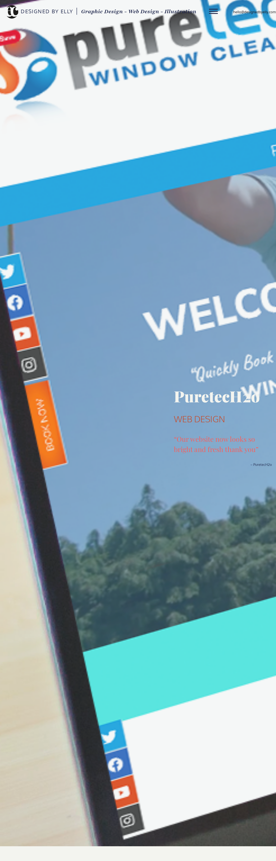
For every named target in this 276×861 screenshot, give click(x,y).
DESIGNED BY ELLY (12, 12)
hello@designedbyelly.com (254, 12)
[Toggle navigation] (213, 12)
